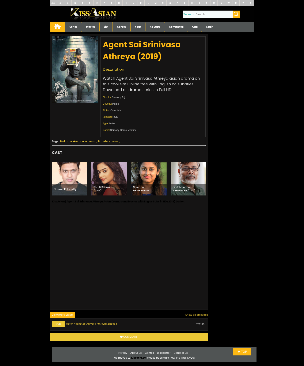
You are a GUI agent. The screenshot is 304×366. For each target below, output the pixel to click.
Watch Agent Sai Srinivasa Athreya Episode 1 (91, 323)
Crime (123, 130)
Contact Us (181, 353)
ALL (53, 3)
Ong (195, 27)
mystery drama (109, 141)
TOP (242, 351)
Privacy (122, 353)
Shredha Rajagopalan (141, 188)
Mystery (132, 130)
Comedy (114, 130)
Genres (121, 27)
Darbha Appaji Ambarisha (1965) (184, 188)
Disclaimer (163, 353)
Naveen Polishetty (65, 189)
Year (138, 27)
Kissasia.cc (138, 357)
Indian (115, 103)
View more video (62, 315)
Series (73, 27)
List (106, 27)
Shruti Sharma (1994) (102, 188)
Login (209, 27)
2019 (116, 117)
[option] (69, 178)
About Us (136, 353)
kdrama (67, 141)
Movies (90, 27)
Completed (176, 27)
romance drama (85, 141)
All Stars (155, 27)
